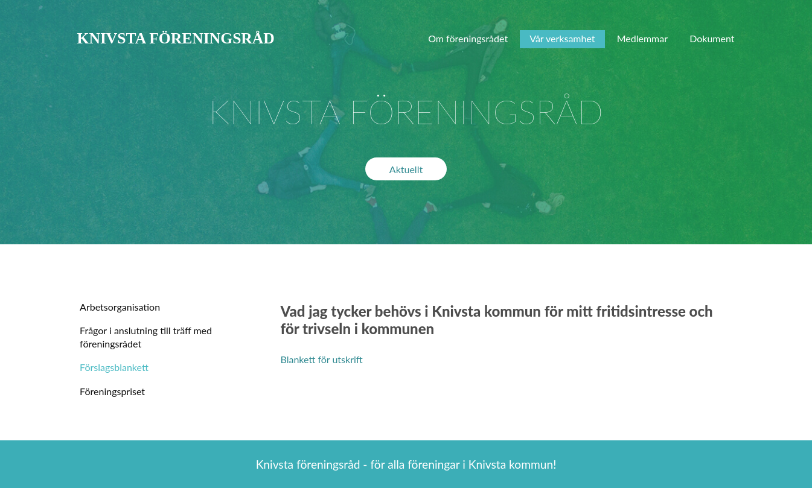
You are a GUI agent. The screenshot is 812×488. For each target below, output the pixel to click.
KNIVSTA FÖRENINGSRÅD (176, 38)
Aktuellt (406, 169)
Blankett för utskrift (322, 359)
